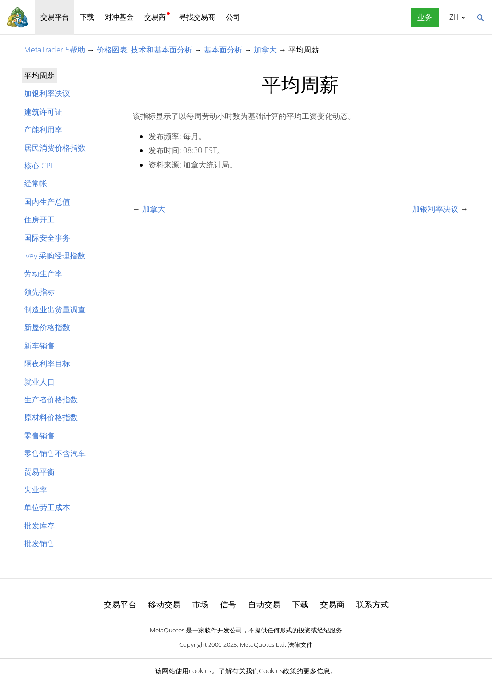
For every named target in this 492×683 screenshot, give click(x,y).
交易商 (155, 17)
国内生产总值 (47, 201)
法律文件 (300, 644)
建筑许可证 (43, 111)
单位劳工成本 (47, 507)
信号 (228, 604)
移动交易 (164, 604)
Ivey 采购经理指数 (54, 255)
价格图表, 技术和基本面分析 (144, 49)
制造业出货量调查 (55, 309)
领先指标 (39, 291)
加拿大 (265, 49)
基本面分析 (223, 49)
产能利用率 (43, 129)
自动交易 (264, 604)
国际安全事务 (47, 237)
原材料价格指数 (51, 417)
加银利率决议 (47, 93)
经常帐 (35, 183)
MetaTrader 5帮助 (54, 49)
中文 (452, 17)
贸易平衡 (39, 471)
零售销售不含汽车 (55, 453)
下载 (87, 17)
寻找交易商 (197, 17)
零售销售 (39, 435)
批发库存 (39, 525)
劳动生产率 (43, 273)
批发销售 (39, 543)
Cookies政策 (277, 670)
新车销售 (39, 345)
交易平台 (54, 17)
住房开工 (39, 219)
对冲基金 (119, 17)
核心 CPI (38, 165)
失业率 (35, 489)
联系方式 (372, 604)
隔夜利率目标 (47, 363)
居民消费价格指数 (55, 147)
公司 (233, 17)
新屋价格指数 (47, 327)
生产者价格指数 (51, 399)
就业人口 (39, 381)
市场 (200, 604)
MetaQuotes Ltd (262, 644)
